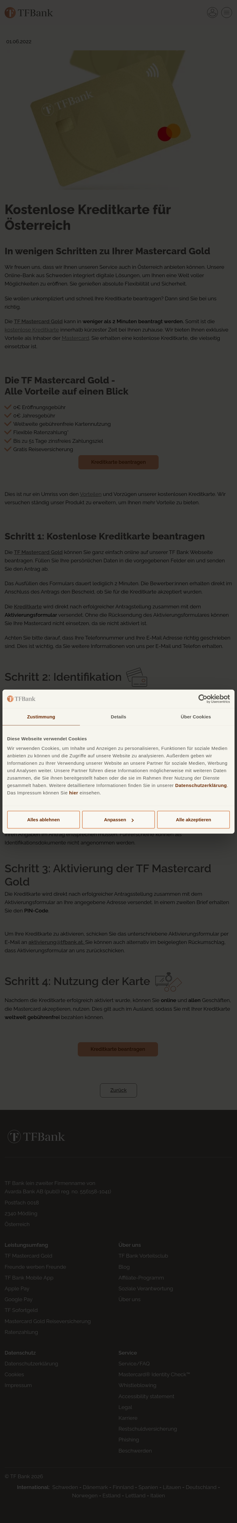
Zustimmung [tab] (41, 716)
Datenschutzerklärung (201, 785)
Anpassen (119, 819)
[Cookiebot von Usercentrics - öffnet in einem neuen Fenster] (203, 698)
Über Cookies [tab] (196, 716)
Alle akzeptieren (193, 819)
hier (73, 792)
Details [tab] (118, 716)
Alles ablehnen (43, 819)
